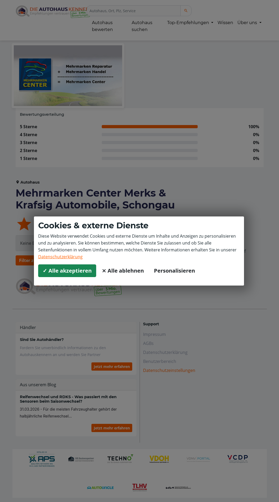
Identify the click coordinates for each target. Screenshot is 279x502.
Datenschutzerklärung (60, 257)
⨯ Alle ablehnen (123, 270)
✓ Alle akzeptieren (67, 270)
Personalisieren (174, 270)
